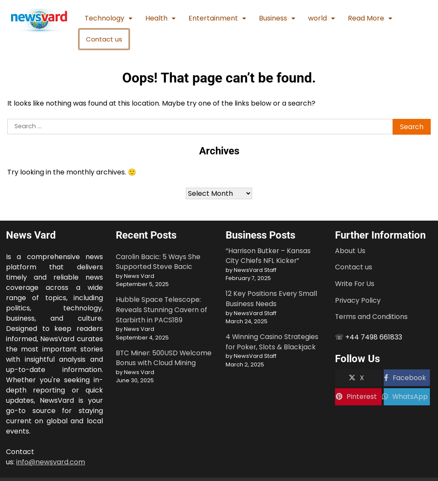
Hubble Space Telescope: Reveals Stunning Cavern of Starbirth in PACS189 (161, 310)
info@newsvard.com (50, 462)
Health (160, 18)
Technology (108, 18)
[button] (108, 18)
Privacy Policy (358, 300)
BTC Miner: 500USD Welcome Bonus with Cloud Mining (164, 358)
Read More (370, 18)
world (321, 18)
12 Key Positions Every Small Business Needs (271, 299)
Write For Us (354, 284)
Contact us (104, 39)
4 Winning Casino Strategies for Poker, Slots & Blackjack (272, 342)
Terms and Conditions (371, 317)
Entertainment (217, 18)
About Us (350, 251)
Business (277, 18)
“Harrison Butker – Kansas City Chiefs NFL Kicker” (268, 256)
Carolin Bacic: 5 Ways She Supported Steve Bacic (158, 262)
